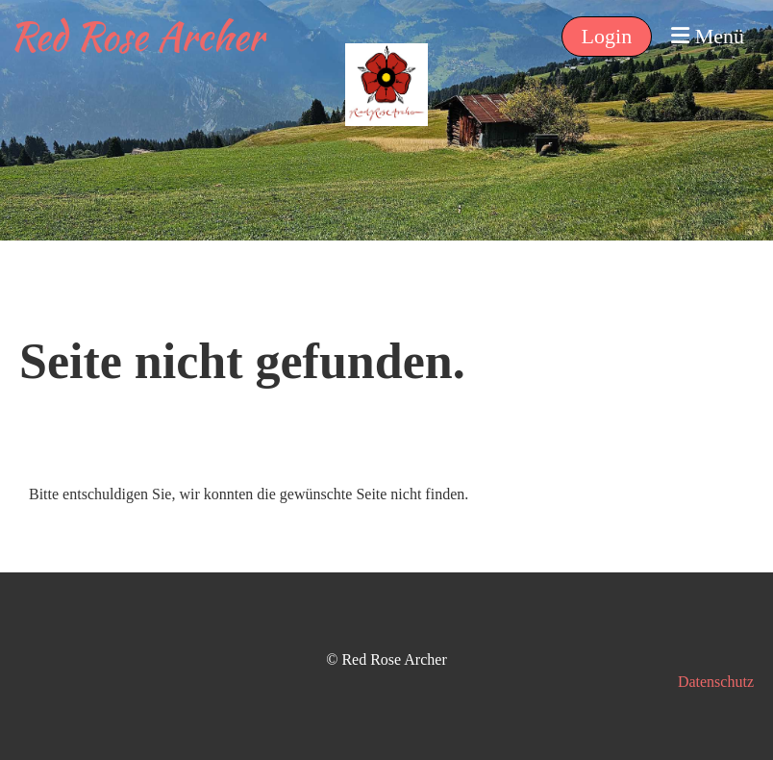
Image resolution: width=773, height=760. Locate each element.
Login (607, 36)
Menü (707, 36)
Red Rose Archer (136, 36)
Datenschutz (716, 681)
